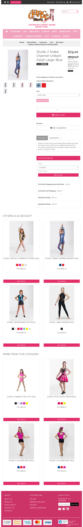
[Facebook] (5, 2)
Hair (25, 31)
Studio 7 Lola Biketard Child (61, 461)
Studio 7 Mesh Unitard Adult (61, 322)
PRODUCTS (8, 502)
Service (50, 2)
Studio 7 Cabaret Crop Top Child (21, 397)
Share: (42, 64)
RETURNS (33, 505)
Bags (75, 31)
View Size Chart (42, 100)
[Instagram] (8, 2)
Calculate (58, 175)
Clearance (56, 36)
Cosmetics (18, 36)
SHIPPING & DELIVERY (37, 502)
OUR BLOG (8, 511)
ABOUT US (8, 499)
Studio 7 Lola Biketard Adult (21, 461)
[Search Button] (77, 11)
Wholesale (60, 2)
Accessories (15, 31)
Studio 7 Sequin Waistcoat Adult (21, 322)
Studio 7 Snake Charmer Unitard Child (61, 258)
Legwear (45, 31)
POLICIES (33, 499)
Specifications (54, 138)
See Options (21, 281)
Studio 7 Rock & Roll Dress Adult (61, 397)
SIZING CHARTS (10, 505)
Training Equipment (33, 36)
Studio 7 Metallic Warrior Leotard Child (21, 258)
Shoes (54, 31)
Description (42, 138)
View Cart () (75, 2)
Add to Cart (58, 115)
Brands (66, 36)
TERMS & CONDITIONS (38, 508)
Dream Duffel (65, 31)
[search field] (69, 11)
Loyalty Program (15, 2)
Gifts (47, 36)
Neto (69, 525)
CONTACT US (9, 508)
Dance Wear (34, 31)
